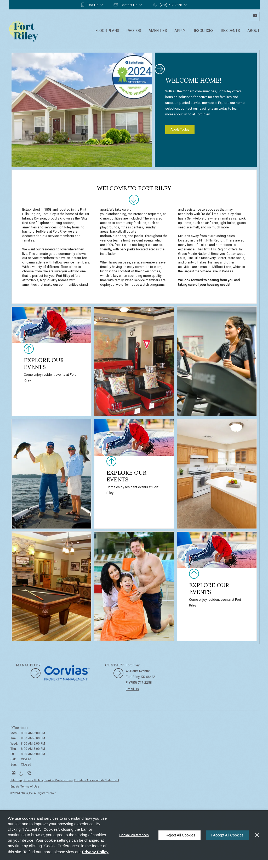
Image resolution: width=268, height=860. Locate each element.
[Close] (257, 835)
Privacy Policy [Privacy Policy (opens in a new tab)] (33, 780)
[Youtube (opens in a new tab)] (255, 16)
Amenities (158, 31)
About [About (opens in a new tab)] (253, 31)
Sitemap (16, 780)
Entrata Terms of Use (24, 786)
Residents (230, 31)
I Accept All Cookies (227, 835)
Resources (203, 31)
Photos (134, 31)
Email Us (132, 689)
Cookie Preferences (134, 835)
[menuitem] (107, 31)
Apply (179, 31)
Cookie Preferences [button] (58, 780)
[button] (92, 4)
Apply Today (179, 129)
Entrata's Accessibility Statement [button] (96, 780)
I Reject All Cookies (179, 835)
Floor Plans (107, 31)
